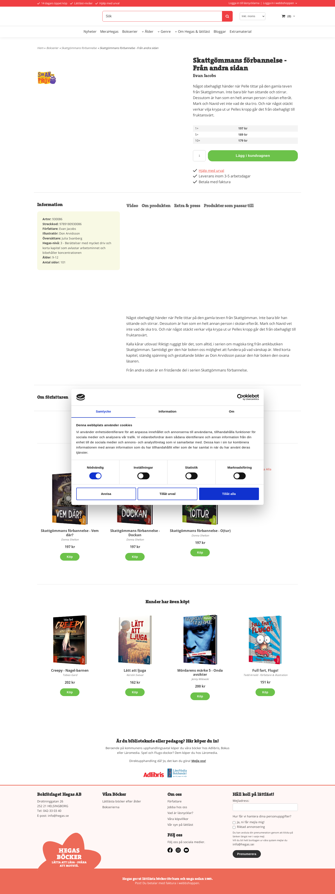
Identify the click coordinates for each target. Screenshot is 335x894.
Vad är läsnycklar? (180, 813)
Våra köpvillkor (178, 819)
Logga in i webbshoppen (278, 3)
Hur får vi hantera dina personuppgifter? (262, 816)
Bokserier (130, 31)
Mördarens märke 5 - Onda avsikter (200, 672)
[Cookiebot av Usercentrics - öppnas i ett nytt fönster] (240, 397)
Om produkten (156, 206)
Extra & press (187, 206)
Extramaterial (240, 31)
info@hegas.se (58, 816)
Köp (70, 556)
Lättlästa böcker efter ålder (121, 801)
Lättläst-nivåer (81, 3)
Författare (175, 801)
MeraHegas (109, 31)
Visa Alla (265, 469)
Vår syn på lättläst (180, 825)
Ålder (149, 31)
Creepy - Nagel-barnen (70, 670)
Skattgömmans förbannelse (79, 48)
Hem (40, 48)
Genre (166, 31)
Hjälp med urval (107, 3)
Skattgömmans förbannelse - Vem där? (70, 532)
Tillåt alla (229, 494)
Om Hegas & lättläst (194, 31)
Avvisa (106, 494)
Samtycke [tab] (103, 411)
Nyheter (90, 31)
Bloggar (220, 31)
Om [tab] (231, 411)
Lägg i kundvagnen (253, 156)
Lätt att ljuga (135, 670)
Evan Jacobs (204, 76)
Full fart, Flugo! (265, 670)
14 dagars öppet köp (52, 3)
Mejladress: (241, 801)
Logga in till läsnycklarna (244, 3)
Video (132, 206)
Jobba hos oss (177, 807)
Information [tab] (167, 411)
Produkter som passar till (229, 206)
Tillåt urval (168, 494)
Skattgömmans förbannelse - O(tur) (200, 530)
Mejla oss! (198, 761)
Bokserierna (110, 807)
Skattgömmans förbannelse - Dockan (135, 532)
